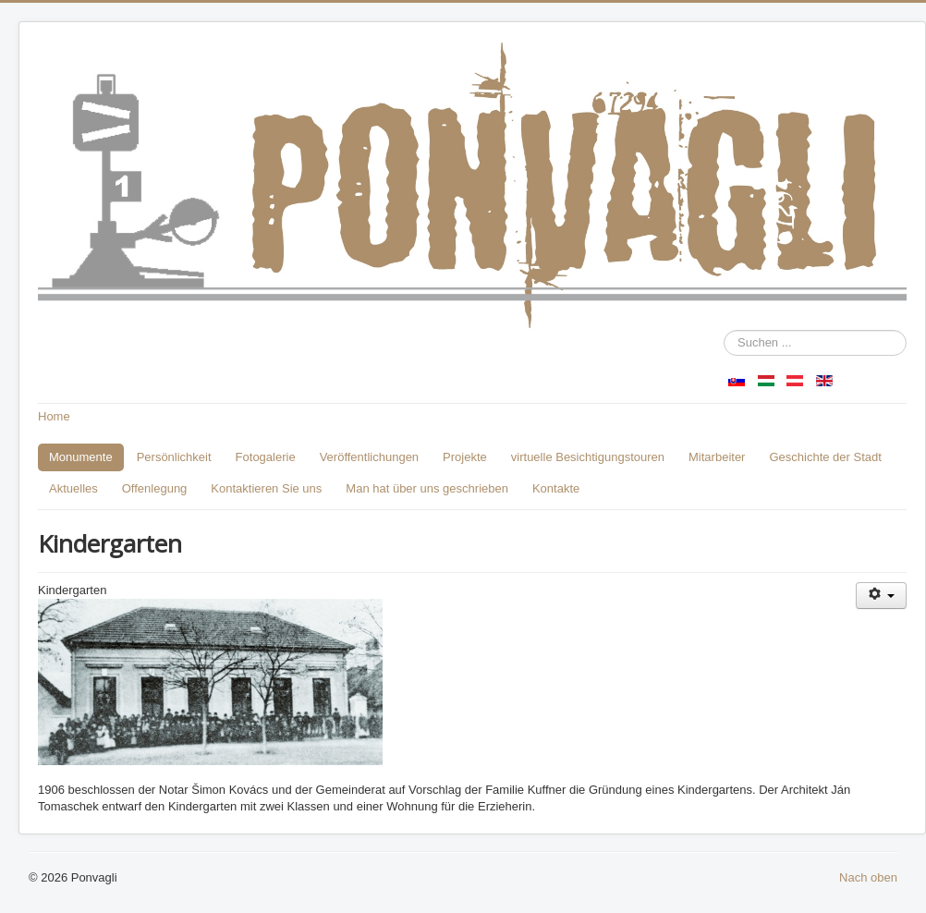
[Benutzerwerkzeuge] (881, 595)
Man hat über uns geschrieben (427, 488)
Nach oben (868, 877)
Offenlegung (155, 488)
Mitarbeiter (716, 457)
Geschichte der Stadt (825, 457)
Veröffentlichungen (369, 457)
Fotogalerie (266, 457)
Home (54, 416)
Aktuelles (73, 488)
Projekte (465, 457)
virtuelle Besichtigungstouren (587, 457)
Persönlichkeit (174, 457)
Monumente (81, 457)
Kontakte (555, 488)
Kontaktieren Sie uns (266, 488)
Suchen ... (724, 330)
